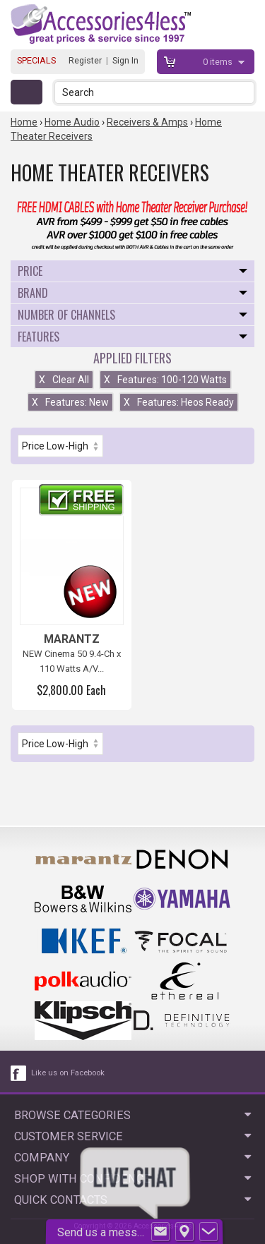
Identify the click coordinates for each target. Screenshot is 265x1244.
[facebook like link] (19, 1073)
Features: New (70, 402)
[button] (245, 92)
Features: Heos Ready (179, 402)
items (219, 61)
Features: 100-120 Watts (165, 379)
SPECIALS (36, 60)
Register (85, 60)
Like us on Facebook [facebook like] (68, 1072)
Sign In (125, 60)
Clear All (64, 379)
